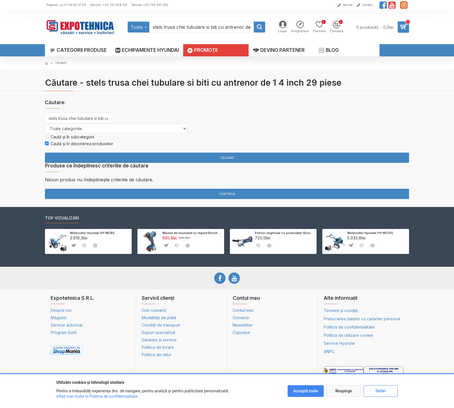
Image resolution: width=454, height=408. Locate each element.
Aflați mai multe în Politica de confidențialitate (97, 396)
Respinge (343, 391)
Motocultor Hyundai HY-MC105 (370, 233)
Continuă (227, 194)
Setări (380, 391)
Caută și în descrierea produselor (79, 143)
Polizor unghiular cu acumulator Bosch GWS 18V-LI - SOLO (284, 233)
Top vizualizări (62, 218)
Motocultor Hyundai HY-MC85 (92, 233)
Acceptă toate (305, 391)
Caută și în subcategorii (69, 136)
